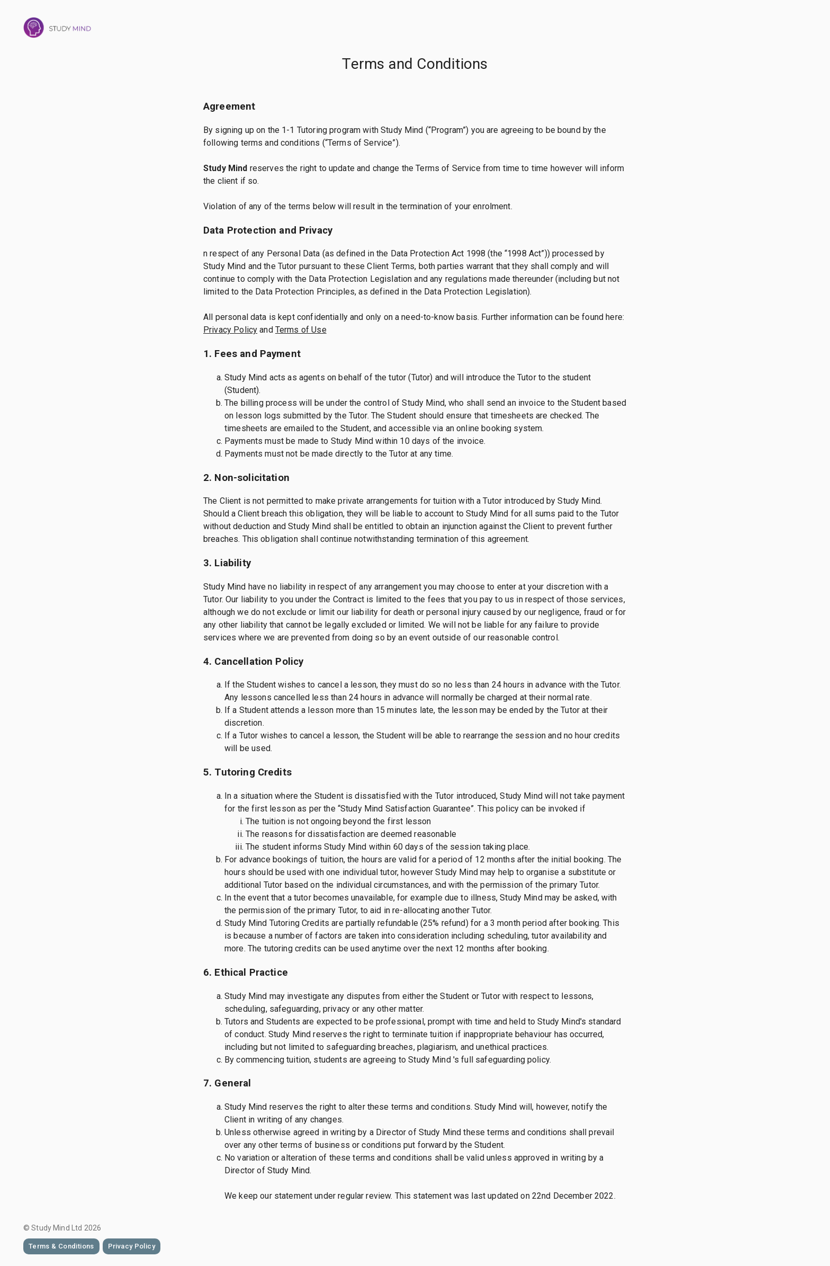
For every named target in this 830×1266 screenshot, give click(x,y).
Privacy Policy (230, 330)
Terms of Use (301, 330)
